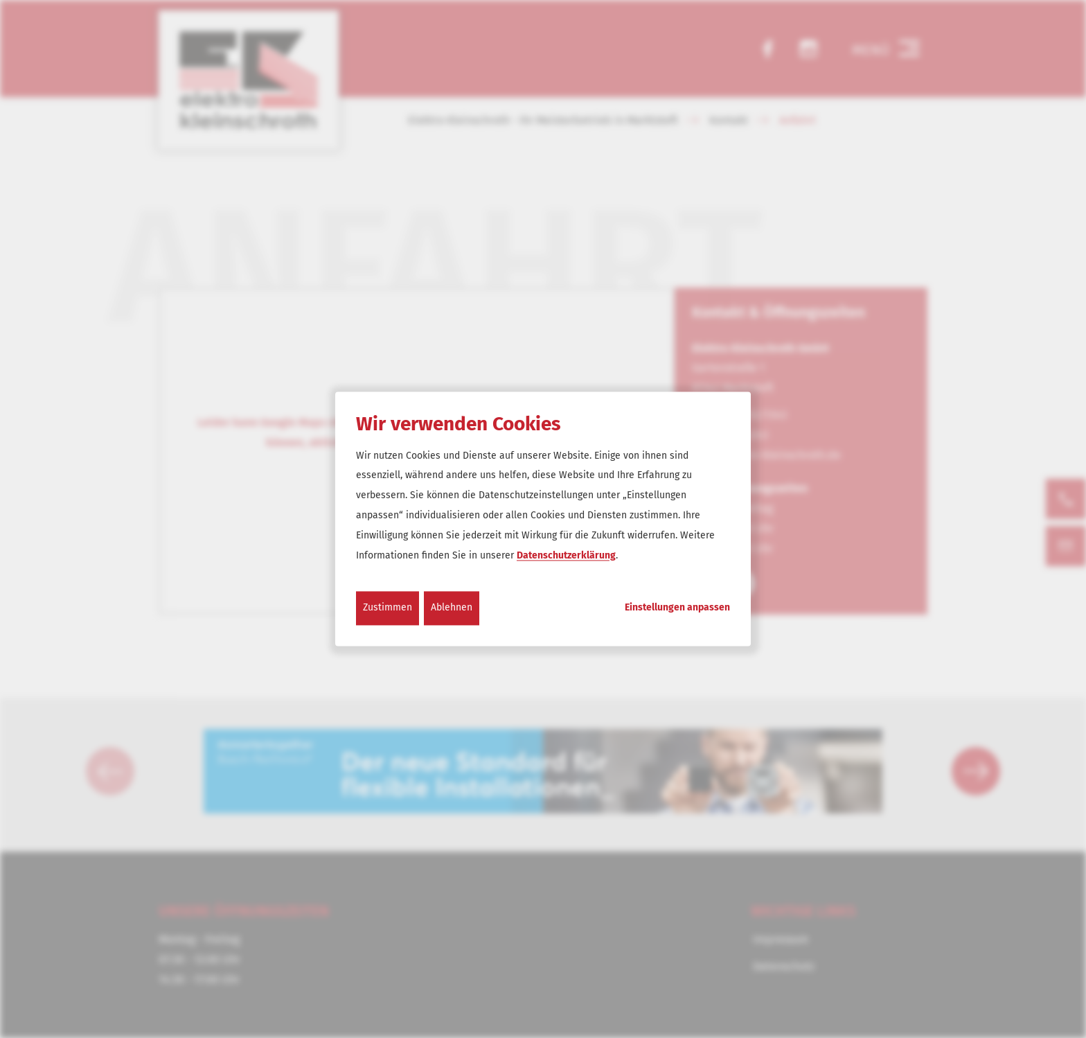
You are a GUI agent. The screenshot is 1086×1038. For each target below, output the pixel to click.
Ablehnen (451, 608)
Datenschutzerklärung (566, 555)
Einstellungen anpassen (677, 608)
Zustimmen (387, 608)
